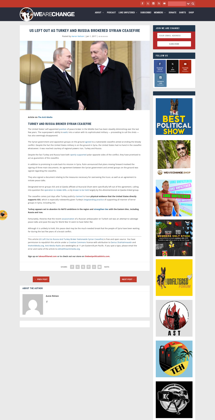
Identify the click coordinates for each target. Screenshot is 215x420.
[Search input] (177, 3)
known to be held (81, 193)
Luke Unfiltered (127, 16)
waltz (65, 135)
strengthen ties (101, 212)
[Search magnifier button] (193, 3)
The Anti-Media (45, 120)
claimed (79, 199)
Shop (191, 16)
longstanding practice (94, 203)
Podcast (111, 16)
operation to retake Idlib (55, 193)
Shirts (182, 16)
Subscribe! (145, 16)
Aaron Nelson (78, 39)
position (63, 132)
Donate (172, 16)
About (98, 16)
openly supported (78, 158)
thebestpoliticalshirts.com (97, 259)
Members (158, 16)
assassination (68, 222)
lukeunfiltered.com (48, 259)
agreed (88, 145)
